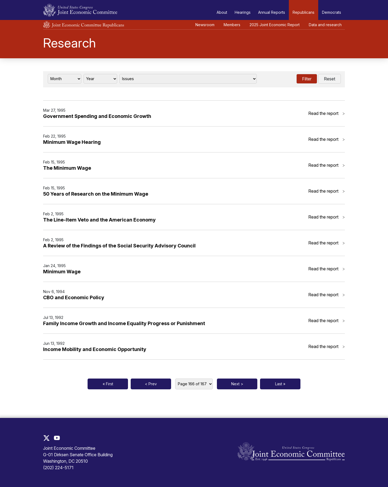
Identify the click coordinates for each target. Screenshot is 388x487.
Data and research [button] (325, 24)
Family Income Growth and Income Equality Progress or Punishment (124, 323)
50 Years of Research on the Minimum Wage (95, 194)
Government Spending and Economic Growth (97, 116)
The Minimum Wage (67, 168)
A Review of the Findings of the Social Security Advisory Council (119, 245)
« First (108, 384)
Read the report (326, 113)
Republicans (303, 12)
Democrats (331, 12)
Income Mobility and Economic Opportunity (94, 349)
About (222, 12)
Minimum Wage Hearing (72, 142)
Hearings (243, 12)
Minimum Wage (62, 271)
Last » (280, 384)
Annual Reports (271, 12)
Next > (237, 384)
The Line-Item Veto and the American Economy (99, 220)
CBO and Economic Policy (73, 297)
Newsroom (204, 24)
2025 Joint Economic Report (275, 24)
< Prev (151, 384)
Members (232, 24)
